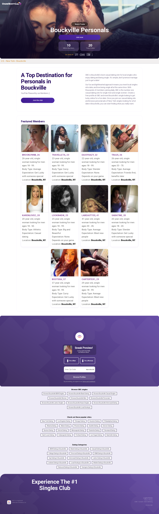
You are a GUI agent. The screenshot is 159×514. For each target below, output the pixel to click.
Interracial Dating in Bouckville (79, 458)
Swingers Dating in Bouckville (91, 467)
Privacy (151, 500)
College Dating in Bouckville (58, 453)
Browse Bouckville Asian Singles (78, 403)
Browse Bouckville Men (78, 398)
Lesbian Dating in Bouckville (57, 462)
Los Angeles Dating (64, 421)
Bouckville (21, 61)
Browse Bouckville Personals (100, 398)
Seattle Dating (93, 426)
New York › (11, 61)
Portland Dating (81, 435)
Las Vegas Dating (96, 435)
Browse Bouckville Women (58, 398)
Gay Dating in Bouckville (56, 458)
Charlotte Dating (94, 430)
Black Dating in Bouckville (79, 449)
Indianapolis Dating (65, 435)
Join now (79, 37)
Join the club (38, 100)
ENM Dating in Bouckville (102, 453)
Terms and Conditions (88, 381)
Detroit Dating (62, 430)
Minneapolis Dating (78, 430)
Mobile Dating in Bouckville (102, 462)
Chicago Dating (80, 421)
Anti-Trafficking (148, 501)
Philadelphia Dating (110, 421)
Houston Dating (94, 421)
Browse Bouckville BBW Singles (53, 393)
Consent (140, 501)
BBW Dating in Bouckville (58, 449)
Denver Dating (107, 426)
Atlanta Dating (51, 426)
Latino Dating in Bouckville (101, 458)
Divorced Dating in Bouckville (80, 453)
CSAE (136, 501)
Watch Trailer (79, 24)
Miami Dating (65, 426)
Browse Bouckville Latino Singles (52, 403)
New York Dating (47, 421)
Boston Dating (48, 430)
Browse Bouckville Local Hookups (79, 407)
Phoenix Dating (79, 426)
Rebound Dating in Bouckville (67, 467)
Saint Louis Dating (48, 435)
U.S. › (3, 61)
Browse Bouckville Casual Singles (105, 393)
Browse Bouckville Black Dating (79, 393)
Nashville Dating (112, 435)
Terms (146, 500)
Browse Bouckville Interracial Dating (105, 403)
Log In (152, 4)
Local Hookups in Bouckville (80, 462)
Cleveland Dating (109, 430)
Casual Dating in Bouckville (100, 449)
